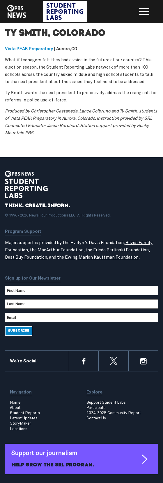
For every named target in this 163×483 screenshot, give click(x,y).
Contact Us (96, 418)
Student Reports (25, 413)
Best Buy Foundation (26, 257)
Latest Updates (24, 418)
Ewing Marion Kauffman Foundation (102, 257)
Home (15, 402)
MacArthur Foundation (61, 250)
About (15, 408)
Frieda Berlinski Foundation (121, 250)
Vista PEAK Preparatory (29, 49)
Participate (96, 408)
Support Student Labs (106, 402)
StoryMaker (20, 423)
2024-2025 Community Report (113, 413)
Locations (18, 429)
